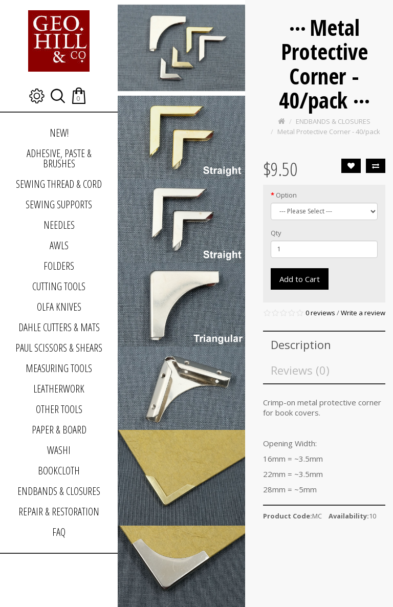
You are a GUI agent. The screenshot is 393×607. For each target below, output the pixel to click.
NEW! (59, 133)
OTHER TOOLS (59, 409)
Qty (276, 232)
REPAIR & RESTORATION (58, 511)
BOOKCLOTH (59, 471)
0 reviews (320, 312)
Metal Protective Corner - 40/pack (328, 131)
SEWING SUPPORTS (59, 204)
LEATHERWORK (58, 389)
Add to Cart (299, 279)
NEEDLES (59, 225)
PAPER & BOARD (59, 430)
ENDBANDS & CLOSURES (58, 491)
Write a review (363, 312)
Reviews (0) (300, 370)
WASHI (59, 450)
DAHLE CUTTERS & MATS (59, 327)
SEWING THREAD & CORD (59, 184)
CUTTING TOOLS (58, 286)
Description (301, 344)
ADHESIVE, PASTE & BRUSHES (59, 158)
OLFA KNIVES (59, 307)
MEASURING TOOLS (59, 368)
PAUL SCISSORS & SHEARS (58, 348)
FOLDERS (58, 266)
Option (286, 195)
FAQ (59, 532)
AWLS (59, 245)
